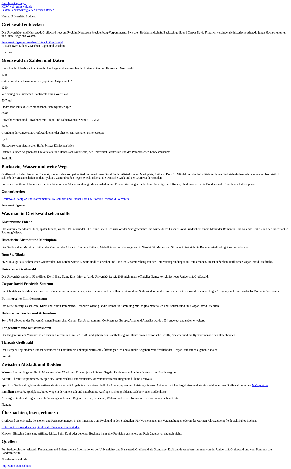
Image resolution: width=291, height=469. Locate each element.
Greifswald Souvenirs (115, 199)
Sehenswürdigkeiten (23, 10)
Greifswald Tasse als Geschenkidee (58, 427)
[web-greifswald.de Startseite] (17, 6)
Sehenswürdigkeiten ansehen (19, 42)
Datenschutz (23, 465)
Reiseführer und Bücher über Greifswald (76, 199)
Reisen (50, 10)
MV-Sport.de (260, 385)
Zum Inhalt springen (14, 3)
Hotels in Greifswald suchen (19, 427)
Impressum (8, 465)
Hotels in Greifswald (50, 42)
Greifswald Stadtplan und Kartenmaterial (26, 199)
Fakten (6, 10)
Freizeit (40, 10)
